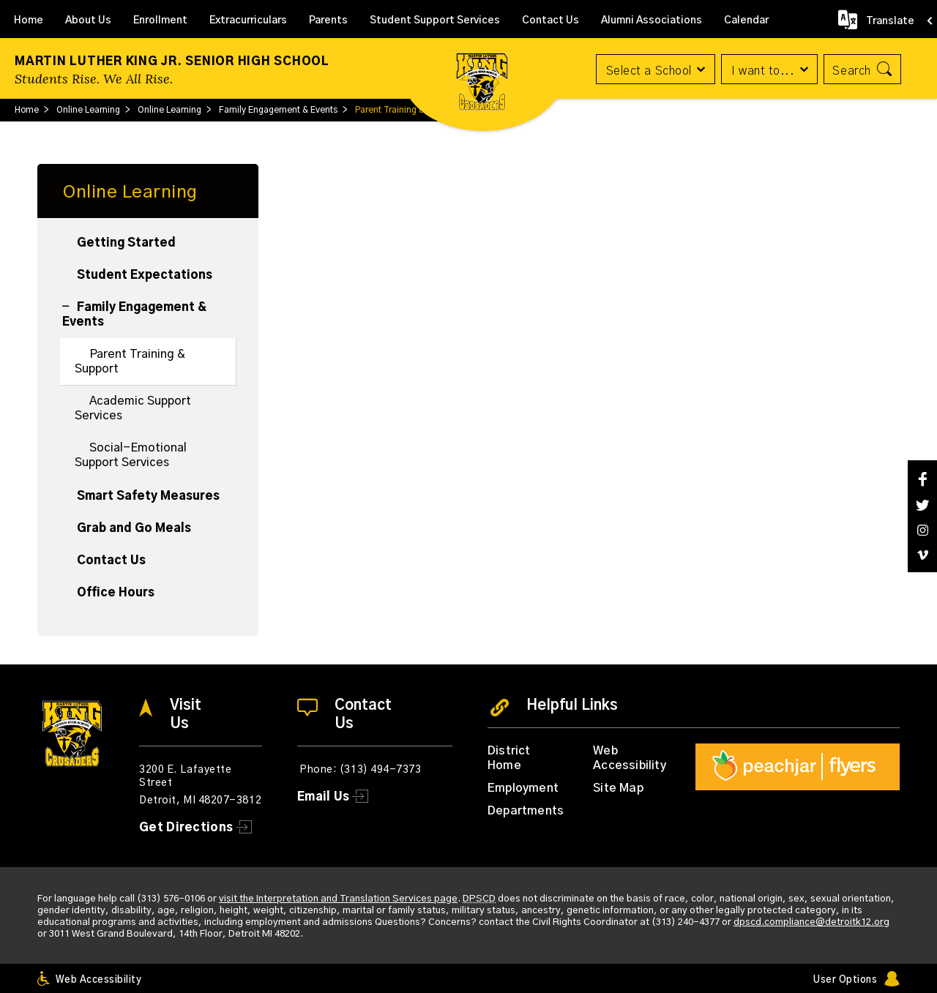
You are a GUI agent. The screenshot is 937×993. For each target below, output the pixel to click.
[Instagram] (922, 530)
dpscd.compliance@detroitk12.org (811, 922)
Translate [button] (890, 21)
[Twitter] (922, 505)
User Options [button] (845, 980)
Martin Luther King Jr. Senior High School (172, 61)
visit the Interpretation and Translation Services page (338, 899)
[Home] (28, 19)
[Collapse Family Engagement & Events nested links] (69, 298)
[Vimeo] (922, 555)
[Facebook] (922, 479)
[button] (653, 69)
